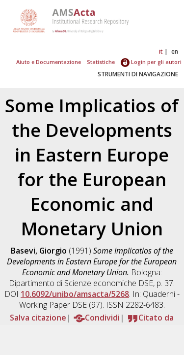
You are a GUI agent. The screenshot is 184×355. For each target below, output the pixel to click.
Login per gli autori (151, 61)
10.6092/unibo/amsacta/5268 (75, 294)
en (174, 51)
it (161, 51)
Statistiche (101, 61)
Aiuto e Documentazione (48, 61)
